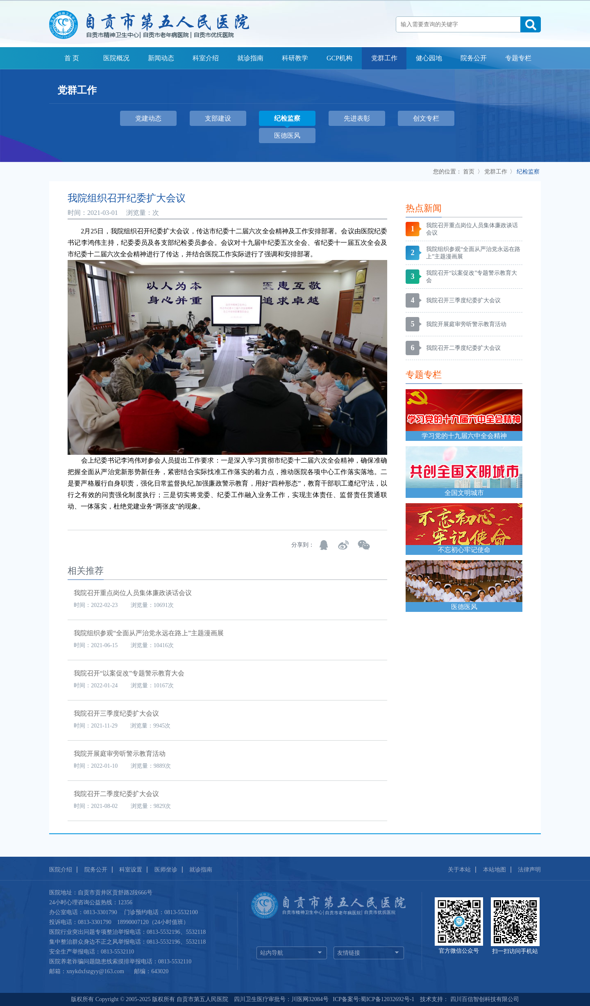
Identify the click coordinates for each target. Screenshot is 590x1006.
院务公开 (474, 58)
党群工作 (384, 58)
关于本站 (459, 870)
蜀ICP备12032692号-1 (387, 999)
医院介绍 (60, 870)
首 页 (71, 58)
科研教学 (295, 58)
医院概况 (116, 58)
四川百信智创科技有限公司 (484, 999)
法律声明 (529, 870)
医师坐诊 (165, 870)
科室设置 (130, 870)
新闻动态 (161, 58)
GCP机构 (339, 58)
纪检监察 (528, 172)
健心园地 (429, 58)
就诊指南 (250, 58)
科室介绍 (206, 58)
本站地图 (494, 870)
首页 (468, 172)
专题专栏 (518, 58)
